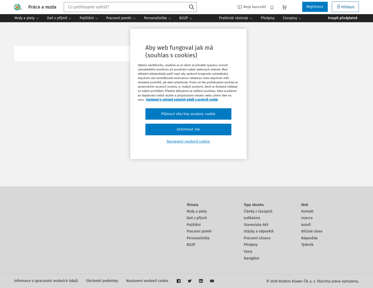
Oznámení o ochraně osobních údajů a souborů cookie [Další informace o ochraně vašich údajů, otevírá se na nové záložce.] (182, 99)
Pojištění (194, 225)
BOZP (191, 245)
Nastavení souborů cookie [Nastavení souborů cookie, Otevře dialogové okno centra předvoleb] (188, 141)
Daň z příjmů (197, 218)
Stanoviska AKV (256, 225)
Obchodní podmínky (102, 281)
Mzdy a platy (197, 211)
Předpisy (251, 245)
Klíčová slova (311, 231)
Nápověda (309, 238)
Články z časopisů (258, 211)
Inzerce (307, 218)
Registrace (314, 7)
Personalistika (198, 238)
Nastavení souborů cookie (147, 281)
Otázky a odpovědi (259, 231)
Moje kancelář (251, 7)
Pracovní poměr (199, 231)
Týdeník (307, 245)
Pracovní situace (257, 238)
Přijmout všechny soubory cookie (188, 114)
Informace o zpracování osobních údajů (46, 281)
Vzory (248, 251)
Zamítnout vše (188, 129)
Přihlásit (345, 7)
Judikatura (252, 218)
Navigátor (251, 258)
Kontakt (307, 211)
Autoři (306, 225)
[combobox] (130, 7)
